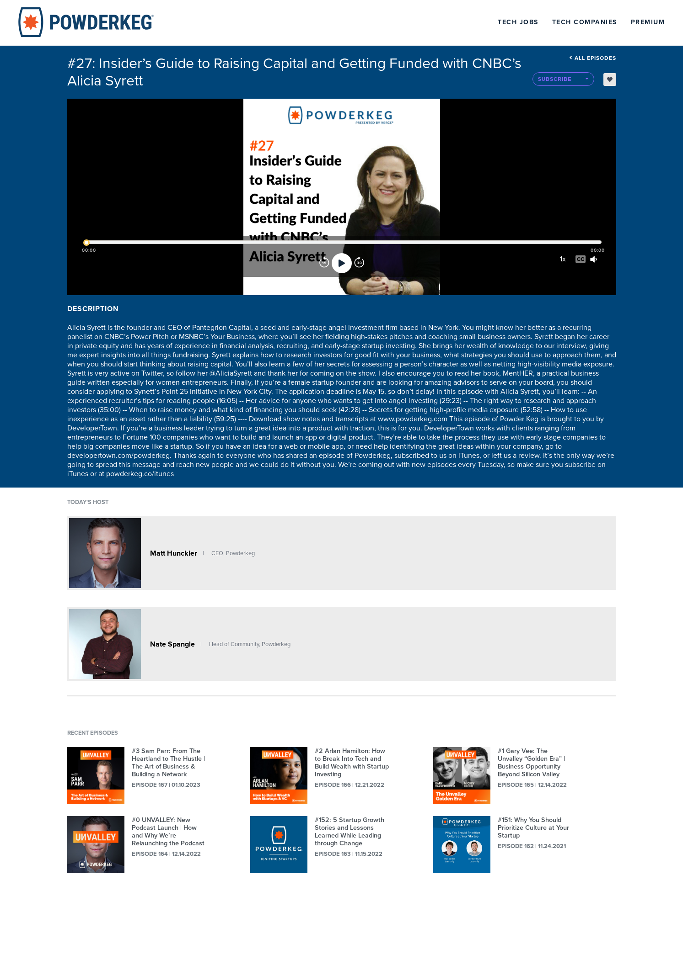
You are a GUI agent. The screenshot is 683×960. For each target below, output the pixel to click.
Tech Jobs (518, 22)
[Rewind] (324, 263)
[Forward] (359, 263)
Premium (648, 22)
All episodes (592, 58)
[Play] (342, 263)
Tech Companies (584, 22)
